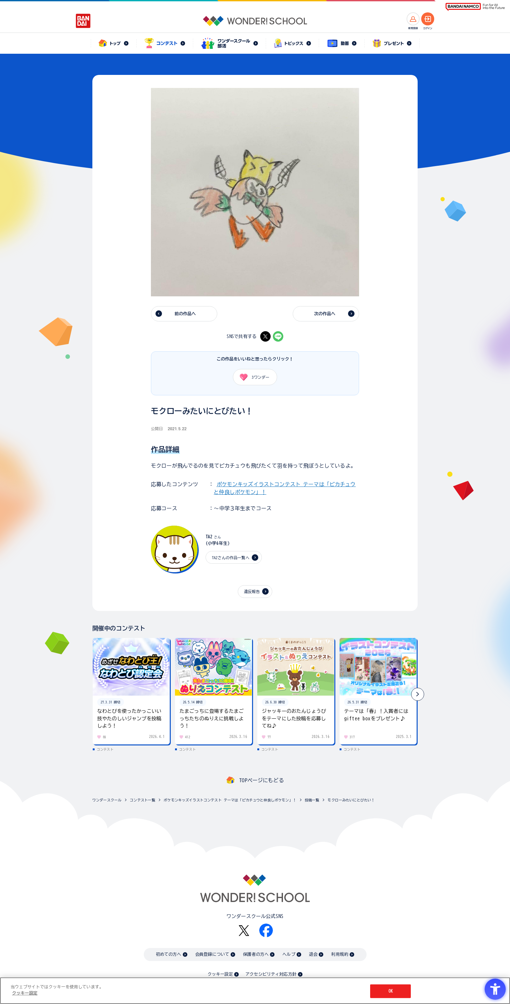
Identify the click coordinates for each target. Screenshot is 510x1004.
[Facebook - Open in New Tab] (266, 930)
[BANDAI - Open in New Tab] (83, 21)
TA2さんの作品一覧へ (230, 557)
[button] (417, 694)
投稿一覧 (312, 800)
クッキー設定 (220, 974)
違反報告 (252, 591)
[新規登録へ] (413, 18)
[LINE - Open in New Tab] (278, 336)
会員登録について (212, 954)
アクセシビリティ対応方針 (271, 974)
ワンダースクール (106, 800)
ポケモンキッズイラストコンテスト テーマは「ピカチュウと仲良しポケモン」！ (230, 800)
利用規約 (339, 954)
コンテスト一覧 (142, 800)
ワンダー (252, 377)
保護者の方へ (256, 954)
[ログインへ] (427, 18)
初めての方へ (168, 954)
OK (390, 991)
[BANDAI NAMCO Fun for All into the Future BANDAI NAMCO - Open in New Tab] (475, 7)
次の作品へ (325, 314)
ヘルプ (288, 954)
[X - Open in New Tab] (265, 336)
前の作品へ (185, 314)
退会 (313, 954)
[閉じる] (499, 990)
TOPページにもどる (261, 780)
